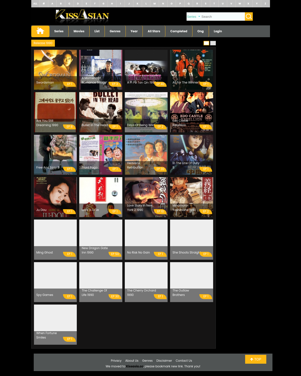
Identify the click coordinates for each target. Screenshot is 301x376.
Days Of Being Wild (141, 125)
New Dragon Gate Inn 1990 (95, 250)
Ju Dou (41, 210)
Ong (200, 31)
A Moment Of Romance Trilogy (94, 80)
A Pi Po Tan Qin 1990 (141, 82)
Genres (115, 31)
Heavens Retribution (135, 165)
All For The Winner (185, 82)
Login (218, 31)
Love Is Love (90, 210)
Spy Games (44, 295)
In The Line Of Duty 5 (186, 165)
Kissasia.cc (134, 366)
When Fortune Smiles (46, 335)
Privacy (116, 361)
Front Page (89, 167)
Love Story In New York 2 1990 (140, 207)
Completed (178, 31)
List (97, 31)
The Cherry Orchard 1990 (141, 292)
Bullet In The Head (95, 125)
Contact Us (184, 361)
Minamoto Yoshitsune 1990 (184, 207)
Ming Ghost (44, 252)
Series (59, 31)
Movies (79, 31)
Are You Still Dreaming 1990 (47, 123)
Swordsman (45, 82)
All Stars (154, 31)
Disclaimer (164, 361)
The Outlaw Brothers (181, 292)
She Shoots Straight (187, 252)
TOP (255, 359)
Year (134, 31)
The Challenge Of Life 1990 (94, 292)
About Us (132, 361)
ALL (35, 3)
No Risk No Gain (138, 252)
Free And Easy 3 (47, 167)
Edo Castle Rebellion (180, 123)
